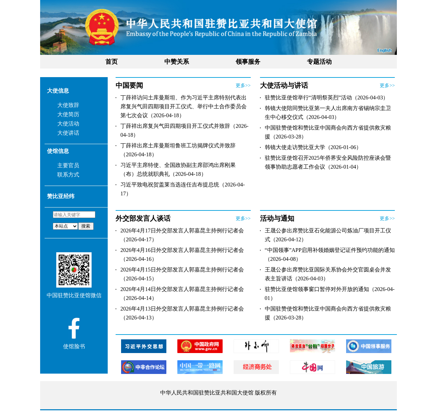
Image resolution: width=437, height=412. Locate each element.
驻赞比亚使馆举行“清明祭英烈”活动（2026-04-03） (327, 97)
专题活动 (319, 61)
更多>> (243, 85)
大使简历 (68, 114)
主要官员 (68, 165)
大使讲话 (68, 133)
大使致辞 (68, 105)
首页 (111, 61)
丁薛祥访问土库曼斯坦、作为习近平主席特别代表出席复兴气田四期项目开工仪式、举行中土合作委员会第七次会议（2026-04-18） (183, 106)
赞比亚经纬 (60, 196)
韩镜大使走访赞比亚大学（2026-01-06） (313, 147)
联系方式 (68, 175)
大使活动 (68, 123)
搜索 (85, 226)
